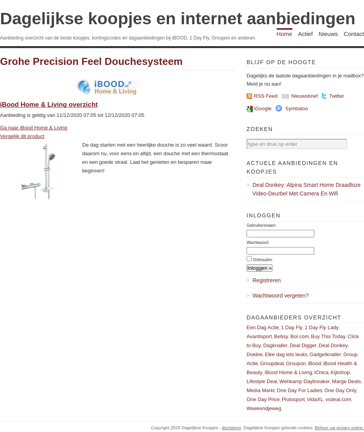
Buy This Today (328, 336)
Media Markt (261, 390)
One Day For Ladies (299, 390)
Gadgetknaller (325, 354)
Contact (354, 33)
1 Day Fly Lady (322, 327)
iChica (321, 372)
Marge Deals (346, 381)
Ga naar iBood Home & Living (33, 128)
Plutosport (293, 399)
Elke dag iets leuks (286, 354)
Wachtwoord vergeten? (280, 295)
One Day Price (263, 399)
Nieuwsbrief (304, 96)
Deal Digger (303, 345)
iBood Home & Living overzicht (49, 104)
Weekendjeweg (264, 408)
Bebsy (281, 336)
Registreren (266, 280)
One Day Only (340, 390)
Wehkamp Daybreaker (304, 381)
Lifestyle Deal (262, 381)
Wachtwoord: (258, 242)
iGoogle (263, 108)
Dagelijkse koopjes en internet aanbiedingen (177, 18)
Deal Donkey (333, 345)
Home (284, 33)
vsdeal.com (338, 399)
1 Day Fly (292, 327)
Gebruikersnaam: (262, 225)
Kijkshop (340, 372)
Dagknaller (275, 345)
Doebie (255, 354)
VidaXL (315, 399)
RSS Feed (266, 96)
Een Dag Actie (263, 327)
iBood (314, 363)
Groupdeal (272, 363)
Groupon (296, 363)
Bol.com (299, 336)
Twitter (336, 96)
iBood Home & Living (288, 372)
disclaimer (231, 427)
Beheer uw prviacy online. (339, 427)
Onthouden (262, 260)
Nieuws (328, 33)
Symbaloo (296, 108)
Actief (305, 33)
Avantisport (259, 336)
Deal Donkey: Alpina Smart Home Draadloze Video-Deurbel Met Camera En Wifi (306, 189)
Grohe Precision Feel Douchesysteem (91, 61)
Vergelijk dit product (22, 136)
